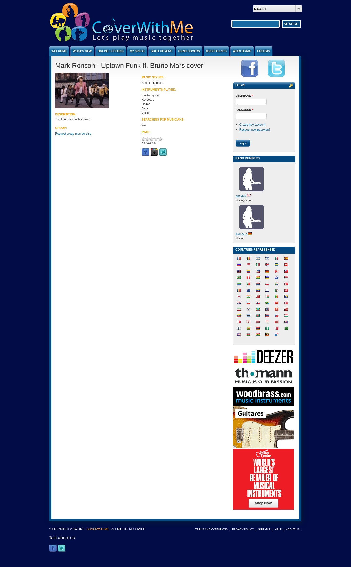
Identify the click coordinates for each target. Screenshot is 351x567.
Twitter (163, 152)
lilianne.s (241, 234)
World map (242, 51)
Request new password (254, 129)
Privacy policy (243, 529)
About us (292, 529)
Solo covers (161, 51)
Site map (264, 529)
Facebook (145, 152)
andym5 (241, 196)
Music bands (216, 51)
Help (278, 529)
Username (244, 95)
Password (244, 109)
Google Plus (154, 152)
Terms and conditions (211, 529)
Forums (263, 51)
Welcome (59, 51)
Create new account (252, 124)
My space (137, 51)
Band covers (189, 51)
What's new (82, 51)
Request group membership (73, 133)
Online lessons (111, 51)
